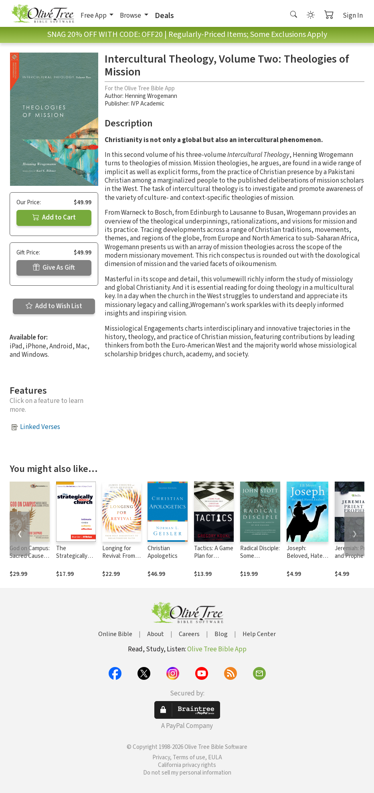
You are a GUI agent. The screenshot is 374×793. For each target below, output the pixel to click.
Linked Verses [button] (40, 427)
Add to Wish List (54, 306)
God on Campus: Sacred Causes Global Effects (30, 556)
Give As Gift (54, 267)
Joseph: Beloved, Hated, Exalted (307, 556)
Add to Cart (54, 217)
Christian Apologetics (163, 552)
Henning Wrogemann (151, 96)
